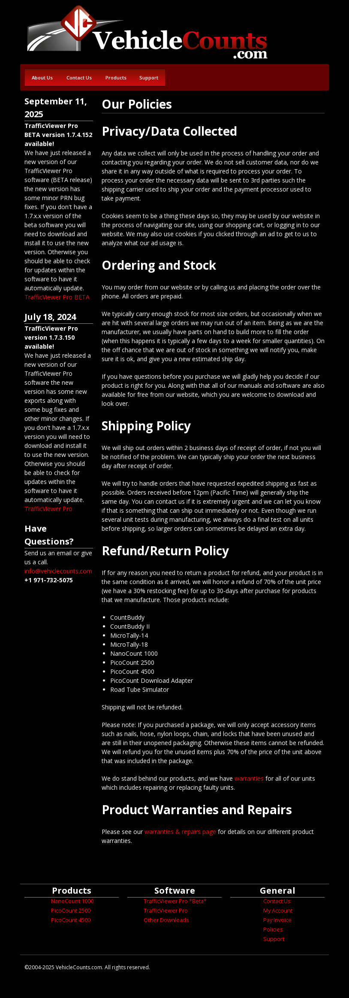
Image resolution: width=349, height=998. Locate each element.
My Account (277, 910)
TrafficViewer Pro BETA (57, 297)
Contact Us (79, 77)
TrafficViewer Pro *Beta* (175, 901)
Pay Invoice (277, 920)
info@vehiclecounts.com (58, 571)
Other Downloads (166, 920)
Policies (273, 929)
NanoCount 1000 (72, 901)
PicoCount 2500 (70, 910)
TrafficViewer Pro (48, 509)
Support (148, 77)
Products (115, 77)
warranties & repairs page (180, 832)
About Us (42, 77)
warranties (249, 778)
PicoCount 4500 (70, 920)
